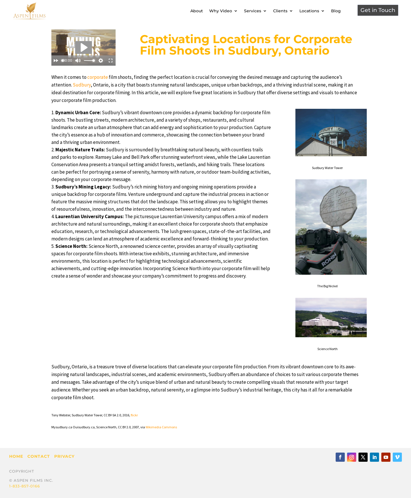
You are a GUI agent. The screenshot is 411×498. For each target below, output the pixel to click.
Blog (336, 10)
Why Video (220, 10)
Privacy (64, 456)
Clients (280, 10)
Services (252, 10)
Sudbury (82, 85)
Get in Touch (377, 10)
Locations (309, 10)
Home (16, 456)
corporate (97, 77)
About (196, 10)
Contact (38, 456)
